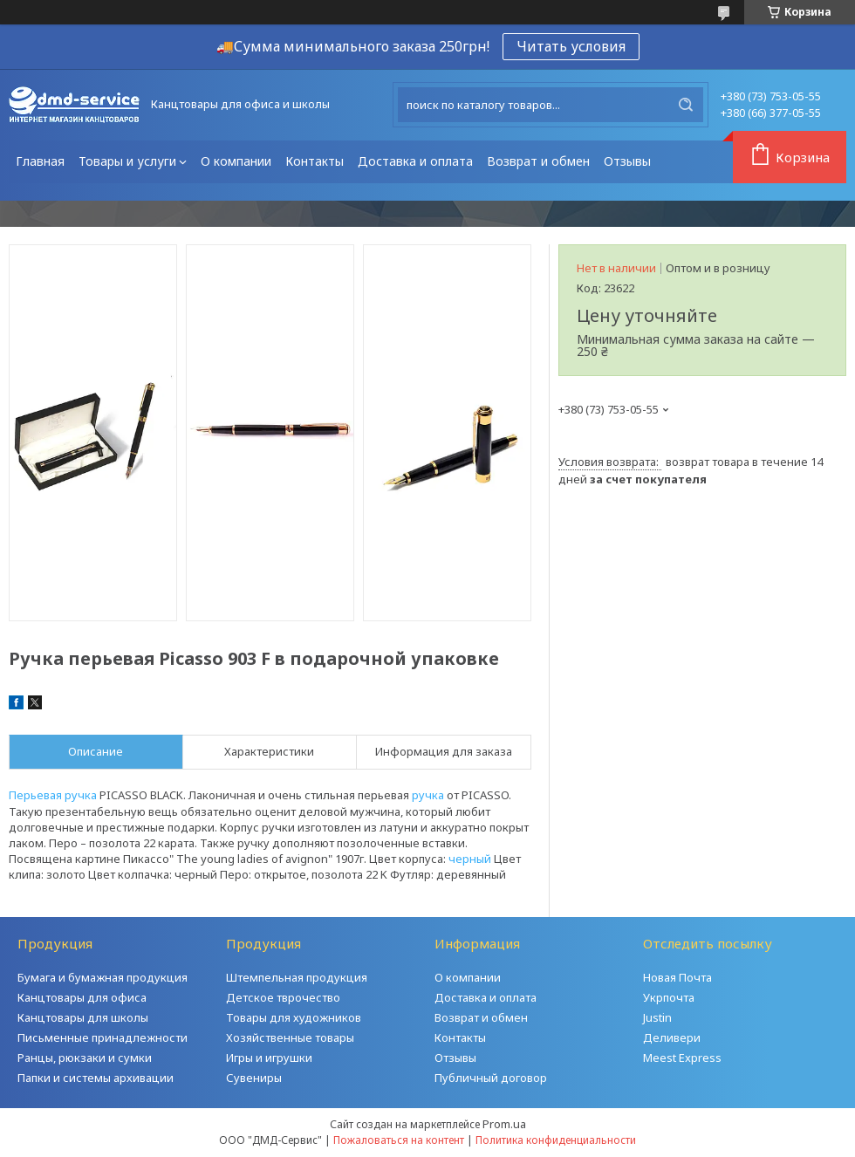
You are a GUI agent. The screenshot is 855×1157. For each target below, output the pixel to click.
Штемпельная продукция (296, 977)
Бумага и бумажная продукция (102, 977)
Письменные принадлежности (102, 1037)
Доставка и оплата (415, 161)
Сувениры (254, 1077)
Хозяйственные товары (290, 1037)
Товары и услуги (127, 161)
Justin (657, 1017)
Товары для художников (293, 1017)
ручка (428, 795)
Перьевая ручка (53, 795)
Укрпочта (668, 997)
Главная (40, 161)
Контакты (314, 161)
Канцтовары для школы (82, 1017)
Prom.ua (504, 1124)
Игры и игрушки (269, 1057)
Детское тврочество (283, 997)
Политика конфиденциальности (555, 1140)
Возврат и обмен (538, 161)
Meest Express (682, 1057)
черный (469, 858)
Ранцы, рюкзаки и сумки (84, 1057)
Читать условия (571, 46)
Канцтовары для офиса (82, 997)
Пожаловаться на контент (398, 1140)
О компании (236, 161)
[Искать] (685, 104)
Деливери (672, 1037)
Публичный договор (490, 1077)
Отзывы (627, 161)
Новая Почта (677, 977)
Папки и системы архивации (95, 1077)
